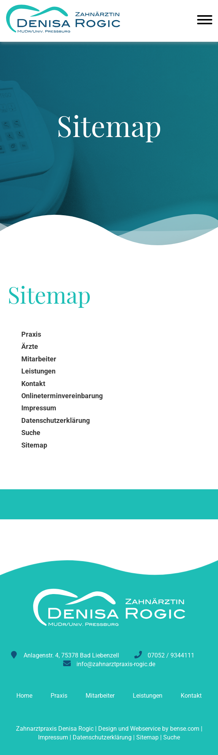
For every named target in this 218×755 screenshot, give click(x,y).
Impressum (53, 737)
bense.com (184, 728)
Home (24, 695)
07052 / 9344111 (171, 655)
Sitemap (147, 737)
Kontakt (191, 695)
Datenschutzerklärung (102, 737)
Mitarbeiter (100, 695)
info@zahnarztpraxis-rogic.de (115, 664)
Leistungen (147, 695)
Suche (171, 737)
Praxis (59, 695)
